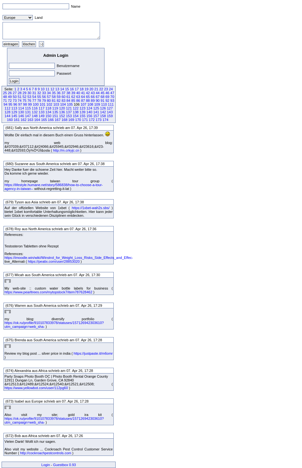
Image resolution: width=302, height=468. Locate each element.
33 (44, 93)
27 (15, 93)
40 (78, 93)
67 (97, 97)
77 (34, 100)
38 (68, 93)
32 (39, 93)
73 (15, 100)
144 (7, 116)
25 (5, 93)
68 (102, 97)
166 (51, 120)
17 (77, 89)
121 (69, 108)
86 (78, 100)
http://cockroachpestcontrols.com (45, 453)
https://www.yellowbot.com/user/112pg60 (36, 388)
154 (75, 116)
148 (35, 116)
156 (89, 116)
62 (73, 97)
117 (41, 108)
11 (47, 89)
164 (37, 120)
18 (81, 89)
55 (39, 97)
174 (105, 120)
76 (29, 100)
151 (55, 116)
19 (86, 89)
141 (96, 112)
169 (71, 120)
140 (89, 112)
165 (44, 120)
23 (106, 89)
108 (90, 104)
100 (36, 104)
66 (93, 97)
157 (96, 116)
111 (111, 104)
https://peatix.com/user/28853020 (54, 261)
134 (48, 112)
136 (62, 112)
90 (97, 100)
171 (85, 120)
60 (63, 97)
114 (21, 108)
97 (20, 104)
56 (44, 97)
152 (62, 116)
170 (78, 120)
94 (5, 104)
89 (93, 100)
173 (98, 120)
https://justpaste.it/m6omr (93, 353)
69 (107, 97)
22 (101, 89)
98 (25, 104)
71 (5, 100)
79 (44, 100)
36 (59, 93)
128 (7, 112)
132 (35, 112)
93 (112, 100)
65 (88, 97)
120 (62, 108)
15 (67, 89)
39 (73, 93)
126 (103, 108)
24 (111, 89)
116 (35, 108)
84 (68, 100)
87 (83, 100)
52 (24, 97)
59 (59, 97)
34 (49, 93)
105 (70, 104)
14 (62, 89)
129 (14, 112)
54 (34, 97)
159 (109, 116)
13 (57, 89)
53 (29, 97)
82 (59, 100)
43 (93, 93)
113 (14, 108)
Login (45, 465)
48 (5, 97)
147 (28, 116)
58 (54, 97)
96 (15, 104)
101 (42, 104)
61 (68, 97)
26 (10, 93)
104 (63, 104)
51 (19, 97)
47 (112, 93)
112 (7, 108)
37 (63, 93)
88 (88, 100)
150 (48, 116)
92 (107, 100)
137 (69, 112)
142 (103, 112)
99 (30, 104)
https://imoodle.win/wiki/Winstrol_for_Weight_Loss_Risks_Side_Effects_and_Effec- (68, 258)
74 (19, 100)
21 (96, 89)
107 (83, 104)
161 (16, 120)
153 (69, 116)
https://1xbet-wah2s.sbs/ (91, 208)
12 (52, 89)
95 (10, 104)
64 (83, 97)
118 (48, 108)
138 (75, 112)
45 (102, 93)
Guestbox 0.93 (64, 465)
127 (109, 108)
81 (54, 100)
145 (14, 116)
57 (49, 97)
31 (34, 93)
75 (24, 100)
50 (15, 97)
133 (41, 112)
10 (43, 89)
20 (91, 89)
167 (58, 120)
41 (83, 93)
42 (88, 93)
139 (82, 112)
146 (21, 116)
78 (39, 100)
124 (89, 108)
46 (107, 93)
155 (82, 116)
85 (73, 100)
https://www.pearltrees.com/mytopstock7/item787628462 (48, 292)
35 (54, 93)
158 (103, 116)
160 (10, 120)
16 (72, 89)
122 (75, 108)
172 (92, 120)
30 (29, 93)
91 (102, 100)
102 (49, 104)
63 (78, 97)
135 (55, 112)
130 (21, 112)
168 (64, 120)
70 (112, 97)
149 (41, 116)
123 (82, 108)
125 (96, 108)
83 (63, 100)
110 (104, 104)
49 (10, 97)
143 (109, 112)
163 (30, 120)
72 (10, 100)
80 (49, 100)
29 (24, 93)
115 (28, 108)
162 (23, 120)
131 (28, 112)
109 (97, 104)
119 (55, 108)
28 (19, 93)
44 (97, 93)
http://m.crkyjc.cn (66, 150)
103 (56, 104)
